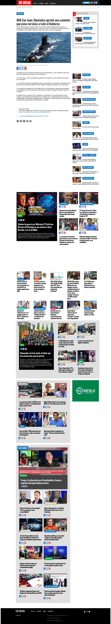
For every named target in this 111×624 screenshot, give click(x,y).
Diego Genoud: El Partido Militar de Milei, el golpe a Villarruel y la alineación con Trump (85, 172)
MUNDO (46, 3)
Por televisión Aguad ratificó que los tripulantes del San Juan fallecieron (85, 42)
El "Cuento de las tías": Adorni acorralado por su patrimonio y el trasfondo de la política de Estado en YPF (85, 105)
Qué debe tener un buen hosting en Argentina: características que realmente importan (56, 314)
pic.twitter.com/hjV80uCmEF (41, 112)
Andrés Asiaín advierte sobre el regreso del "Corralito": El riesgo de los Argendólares (73, 314)
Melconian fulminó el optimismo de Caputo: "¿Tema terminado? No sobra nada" (54, 433)
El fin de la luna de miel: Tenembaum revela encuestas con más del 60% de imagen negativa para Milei (86, 93)
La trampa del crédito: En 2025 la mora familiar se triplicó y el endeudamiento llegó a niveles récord (30, 404)
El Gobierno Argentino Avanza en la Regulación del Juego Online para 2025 (30, 592)
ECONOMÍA (41, 3)
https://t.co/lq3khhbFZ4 (26, 112)
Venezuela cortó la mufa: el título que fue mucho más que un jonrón (35, 354)
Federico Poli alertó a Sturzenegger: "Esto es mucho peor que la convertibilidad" (30, 510)
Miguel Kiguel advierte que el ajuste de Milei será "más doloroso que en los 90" (55, 403)
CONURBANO (52, 3)
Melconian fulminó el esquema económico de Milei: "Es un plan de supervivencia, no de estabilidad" (88, 239)
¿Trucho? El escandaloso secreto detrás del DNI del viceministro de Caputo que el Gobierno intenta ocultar (30, 538)
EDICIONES (86, 3)
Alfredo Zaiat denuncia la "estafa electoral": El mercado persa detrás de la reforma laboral (85, 138)
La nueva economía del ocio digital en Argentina (85, 342)
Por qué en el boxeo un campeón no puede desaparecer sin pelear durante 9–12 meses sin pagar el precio (40, 286)
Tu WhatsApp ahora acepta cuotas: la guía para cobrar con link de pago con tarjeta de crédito (66, 343)
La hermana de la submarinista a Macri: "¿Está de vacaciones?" (85, 33)
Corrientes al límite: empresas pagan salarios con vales (86, 127)
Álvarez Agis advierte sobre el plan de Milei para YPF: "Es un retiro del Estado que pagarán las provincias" (56, 286)
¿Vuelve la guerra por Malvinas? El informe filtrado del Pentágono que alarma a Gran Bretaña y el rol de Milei (35, 227)
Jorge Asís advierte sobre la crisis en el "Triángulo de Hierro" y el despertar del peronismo (86, 116)
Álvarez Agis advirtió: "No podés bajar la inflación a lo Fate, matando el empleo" (66, 370)
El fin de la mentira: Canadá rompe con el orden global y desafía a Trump (55, 564)
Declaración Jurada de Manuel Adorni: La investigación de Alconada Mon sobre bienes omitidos (85, 80)
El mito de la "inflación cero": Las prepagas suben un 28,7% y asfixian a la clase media (23, 314)
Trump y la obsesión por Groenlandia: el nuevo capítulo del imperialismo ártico (41, 482)
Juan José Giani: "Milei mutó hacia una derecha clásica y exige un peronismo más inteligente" (85, 149)
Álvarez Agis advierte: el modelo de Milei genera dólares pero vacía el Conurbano (54, 510)
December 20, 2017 (41, 116)
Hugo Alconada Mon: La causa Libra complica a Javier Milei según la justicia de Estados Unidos (86, 183)
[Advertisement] (8, 37)
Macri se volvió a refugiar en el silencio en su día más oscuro (85, 23)
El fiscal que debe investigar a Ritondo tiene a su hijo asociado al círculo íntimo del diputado (84, 161)
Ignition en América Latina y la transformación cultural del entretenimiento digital (28, 565)
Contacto (18, 615)
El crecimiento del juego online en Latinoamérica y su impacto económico (89, 284)
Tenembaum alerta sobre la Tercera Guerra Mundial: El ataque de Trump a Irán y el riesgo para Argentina (85, 371)
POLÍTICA (35, 3)
